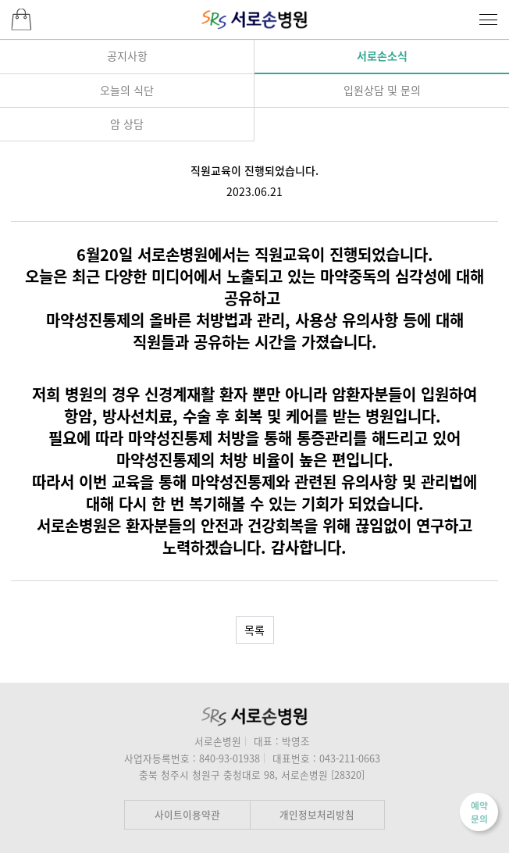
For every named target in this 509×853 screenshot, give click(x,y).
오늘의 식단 (127, 90)
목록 (254, 629)
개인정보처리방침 (316, 814)
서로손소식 (382, 55)
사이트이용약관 (187, 814)
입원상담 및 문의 (382, 90)
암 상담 (127, 123)
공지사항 (127, 55)
